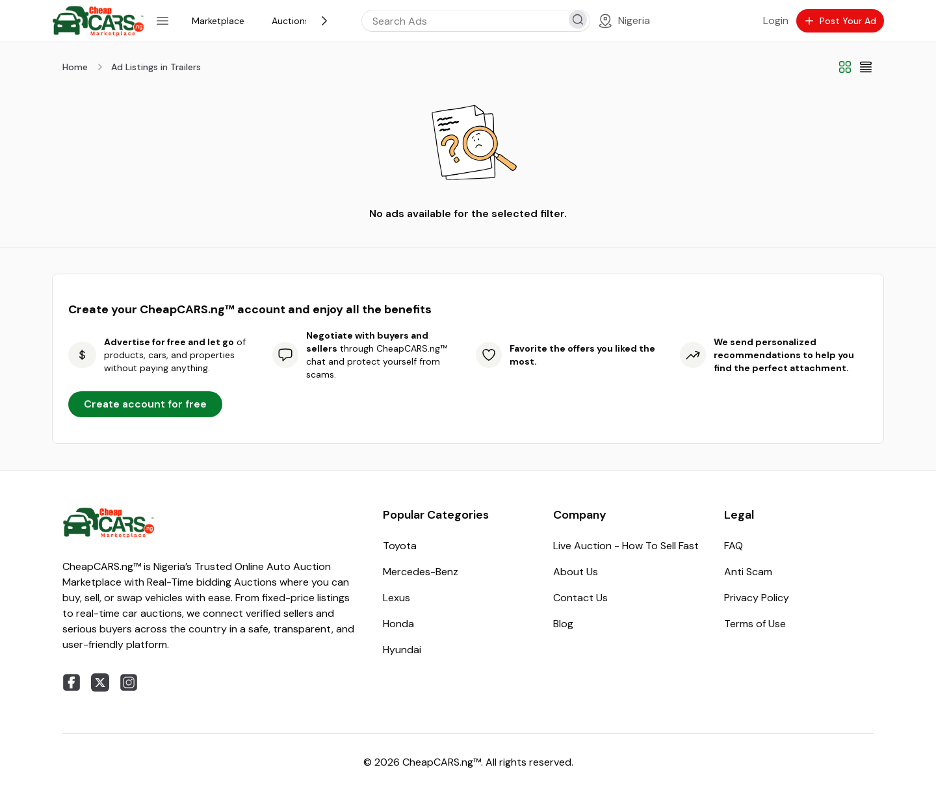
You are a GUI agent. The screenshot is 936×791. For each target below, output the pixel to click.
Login (775, 20)
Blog (563, 623)
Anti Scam (748, 571)
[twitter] (100, 682)
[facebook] (71, 682)
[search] (578, 19)
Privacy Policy (756, 597)
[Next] (324, 21)
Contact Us (580, 597)
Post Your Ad (840, 21)
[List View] (866, 67)
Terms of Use (755, 623)
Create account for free (145, 404)
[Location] (623, 21)
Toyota (400, 545)
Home (75, 67)
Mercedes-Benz (420, 571)
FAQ (733, 545)
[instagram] (129, 682)
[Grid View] (845, 67)
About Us (575, 571)
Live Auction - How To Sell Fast (626, 545)
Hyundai (402, 649)
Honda (398, 623)
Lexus (396, 597)
